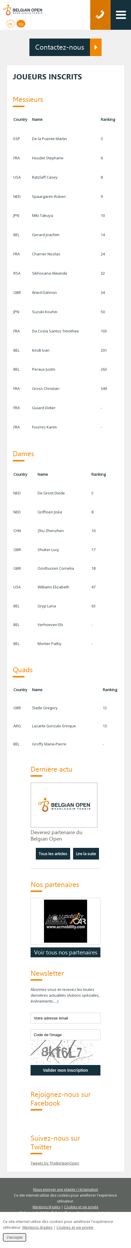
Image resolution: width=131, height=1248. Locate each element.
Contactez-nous (59, 47)
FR (10, 24)
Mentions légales (46, 1207)
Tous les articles (53, 853)
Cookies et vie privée (81, 1207)
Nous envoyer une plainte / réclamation (65, 1189)
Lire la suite (86, 853)
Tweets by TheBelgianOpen (55, 1163)
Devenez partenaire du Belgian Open (56, 835)
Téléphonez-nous (100, 15)
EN (21, 24)
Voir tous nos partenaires (65, 952)
